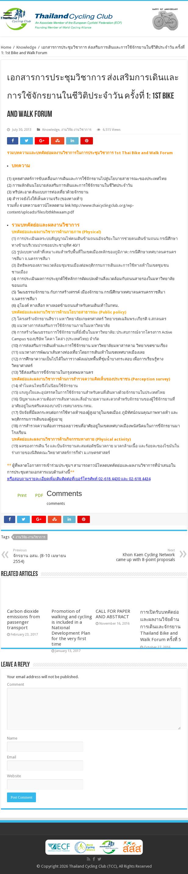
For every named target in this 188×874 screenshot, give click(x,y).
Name (12, 738)
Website (14, 776)
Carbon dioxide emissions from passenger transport (23, 619)
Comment (15, 684)
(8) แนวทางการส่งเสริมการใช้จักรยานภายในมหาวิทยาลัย (61, 325)
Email (11, 757)
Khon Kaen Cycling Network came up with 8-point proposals (143, 555)
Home (6, 47)
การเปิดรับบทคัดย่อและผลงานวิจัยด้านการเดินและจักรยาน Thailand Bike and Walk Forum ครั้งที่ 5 (160, 625)
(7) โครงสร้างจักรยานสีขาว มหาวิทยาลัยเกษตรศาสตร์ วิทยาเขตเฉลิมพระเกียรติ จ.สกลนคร (89, 319)
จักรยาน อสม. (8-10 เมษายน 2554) (44, 556)
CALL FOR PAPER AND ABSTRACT (113, 614)
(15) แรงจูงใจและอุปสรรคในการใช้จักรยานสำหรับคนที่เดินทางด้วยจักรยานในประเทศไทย (88, 392)
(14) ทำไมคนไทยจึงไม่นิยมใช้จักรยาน (45, 385)
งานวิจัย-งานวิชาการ (76, 130)
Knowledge (26, 47)
